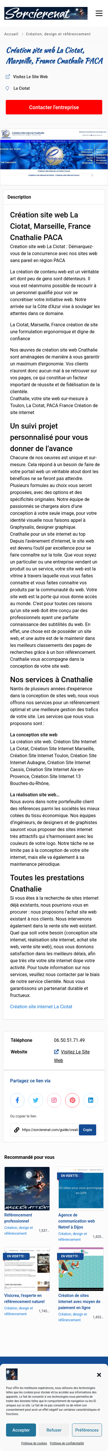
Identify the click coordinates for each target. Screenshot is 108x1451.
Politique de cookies (34, 1443)
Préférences (86, 1430)
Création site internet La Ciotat (41, 1006)
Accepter (21, 1430)
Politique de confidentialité (67, 1443)
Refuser (53, 1430)
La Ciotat (22, 88)
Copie (87, 1130)
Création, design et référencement (58, 34)
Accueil (12, 34)
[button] (99, 1374)
